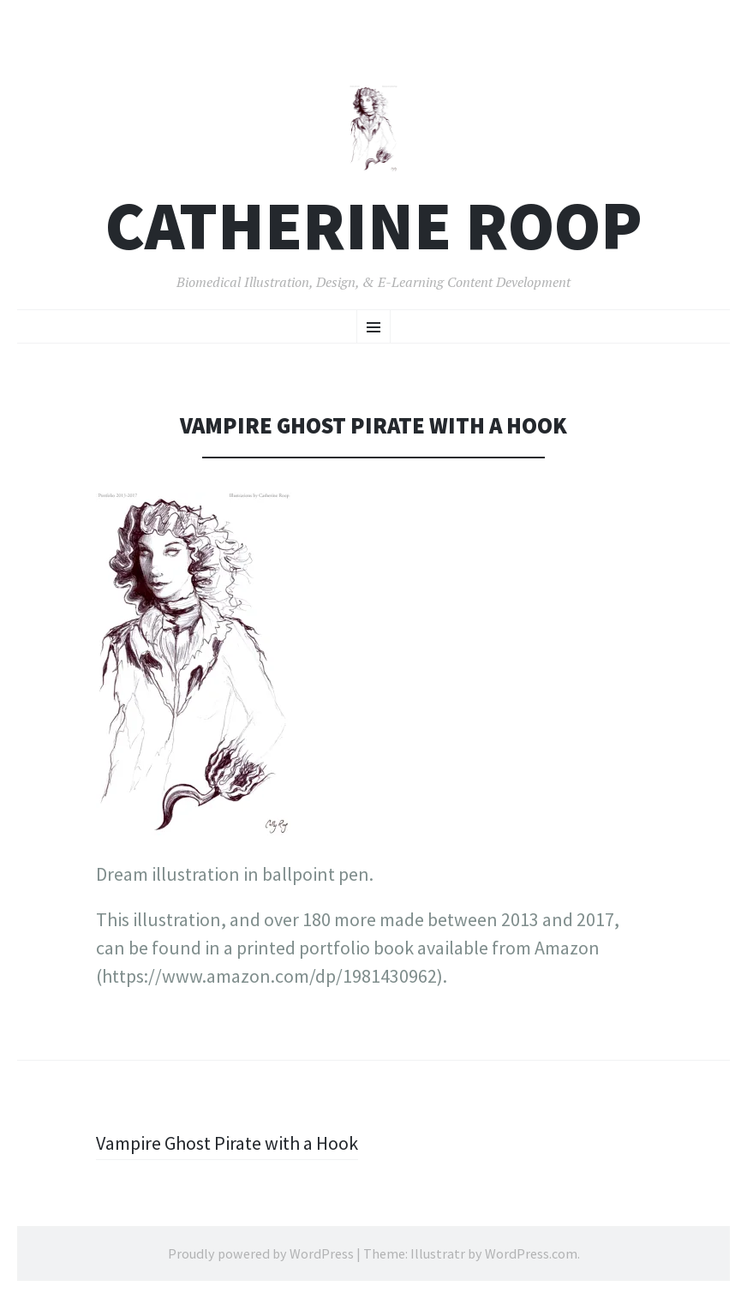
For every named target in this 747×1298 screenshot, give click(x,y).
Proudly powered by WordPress (261, 1253)
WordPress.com (531, 1253)
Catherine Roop (373, 225)
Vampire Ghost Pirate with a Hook (227, 1143)
